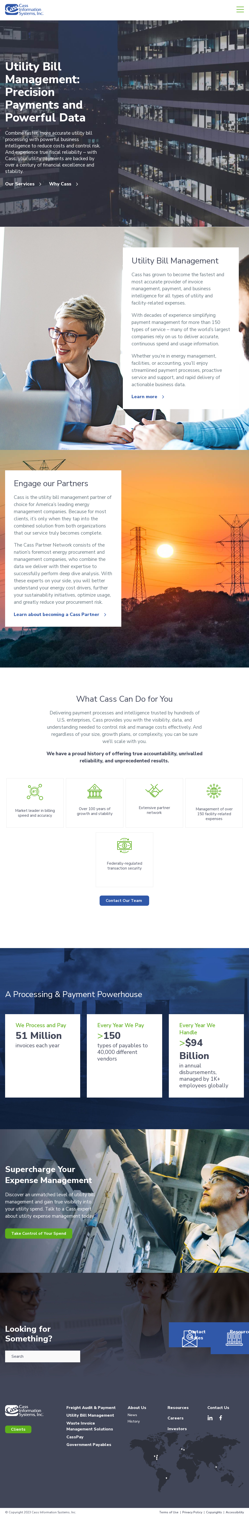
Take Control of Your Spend (45, 1280)
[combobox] (42, 1405)
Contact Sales (186, 1408)
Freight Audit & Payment (91, 1461)
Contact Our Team (124, 946)
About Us (137, 1461)
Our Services (19, 191)
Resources (226, 1405)
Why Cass (66, 191)
